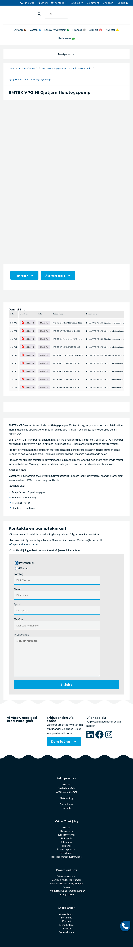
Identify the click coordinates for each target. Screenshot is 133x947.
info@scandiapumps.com (23, 544)
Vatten (35, 29)
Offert (44, 2)
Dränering (66, 798)
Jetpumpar (66, 842)
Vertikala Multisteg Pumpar (66, 879)
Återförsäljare (55, 275)
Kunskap (75, 2)
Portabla (66, 807)
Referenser (64, 38)
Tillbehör (66, 845)
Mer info (44, 323)
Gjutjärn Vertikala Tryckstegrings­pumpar (31, 79)
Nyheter (110, 29)
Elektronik (66, 838)
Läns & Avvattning (56, 29)
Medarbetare (66, 924)
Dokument (92, 2)
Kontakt (59, 2)
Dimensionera (66, 932)
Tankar (66, 887)
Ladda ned (28, 322)
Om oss (107, 2)
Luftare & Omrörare (66, 791)
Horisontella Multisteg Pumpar (66, 883)
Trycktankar (66, 852)
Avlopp (20, 29)
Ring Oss (29, 2)
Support (93, 29)
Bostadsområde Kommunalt (66, 856)
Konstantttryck (66, 834)
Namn (17, 589)
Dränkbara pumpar (66, 876)
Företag (18, 573)
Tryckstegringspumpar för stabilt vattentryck (66, 68)
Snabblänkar (66, 907)
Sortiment (66, 917)
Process (77, 29)
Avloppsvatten (66, 778)
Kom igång (61, 742)
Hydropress (66, 831)
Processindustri (28, 68)
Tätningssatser (66, 894)
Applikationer (66, 913)
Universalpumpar (66, 849)
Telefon (18, 619)
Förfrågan (22, 275)
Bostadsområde (66, 788)
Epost (17, 604)
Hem (11, 68)
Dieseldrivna (66, 804)
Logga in (123, 2)
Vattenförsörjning (66, 821)
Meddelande (21, 634)
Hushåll (66, 784)
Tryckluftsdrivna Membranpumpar (66, 890)
